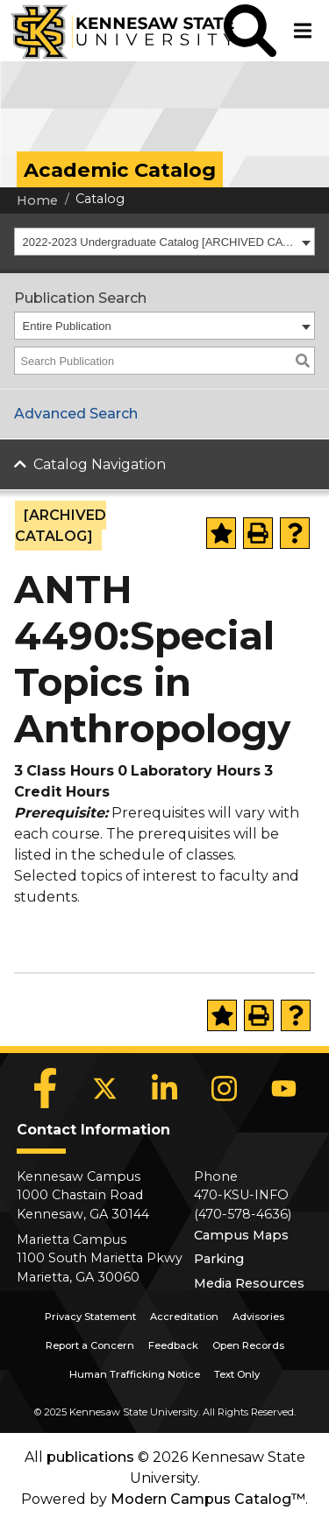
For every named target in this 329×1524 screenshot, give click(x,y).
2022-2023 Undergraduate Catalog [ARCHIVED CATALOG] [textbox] (160, 242)
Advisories (258, 1316)
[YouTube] (284, 1088)
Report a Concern (90, 1345)
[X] (105, 1088)
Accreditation (184, 1316)
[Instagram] (224, 1088)
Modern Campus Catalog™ (208, 1499)
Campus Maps (241, 1235)
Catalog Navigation (99, 464)
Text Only (237, 1374)
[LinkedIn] (165, 1088)
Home (37, 200)
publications (90, 1457)
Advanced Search (76, 413)
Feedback (173, 1345)
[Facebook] (45, 1088)
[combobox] (164, 242)
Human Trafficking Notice (134, 1374)
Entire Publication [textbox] (67, 326)
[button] (250, 30)
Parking (219, 1259)
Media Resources (249, 1283)
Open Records (248, 1345)
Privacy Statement (90, 1316)
